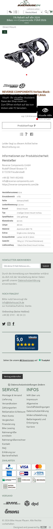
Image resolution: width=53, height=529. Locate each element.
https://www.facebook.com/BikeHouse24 (13, 324)
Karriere (31, 426)
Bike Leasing (8, 428)
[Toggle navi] (5, 12)
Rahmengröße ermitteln (9, 434)
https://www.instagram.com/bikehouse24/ (9, 324)
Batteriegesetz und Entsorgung (36, 420)
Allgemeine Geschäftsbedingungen (38, 405)
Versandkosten (9, 403)
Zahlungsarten (9, 407)
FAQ (4, 447)
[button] (26, 74)
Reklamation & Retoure (13, 411)
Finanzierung (8, 423)
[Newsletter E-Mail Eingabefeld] (21, 265)
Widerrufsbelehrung (37, 415)
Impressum (32, 399)
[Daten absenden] (46, 265)
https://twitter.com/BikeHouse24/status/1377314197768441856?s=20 (4, 324)
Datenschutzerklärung (29, 280)
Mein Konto (8, 415)
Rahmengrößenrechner (14, 439)
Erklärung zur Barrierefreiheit (10, 453)
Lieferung (7, 399)
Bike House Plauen (19, 520)
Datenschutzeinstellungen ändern (28, 384)
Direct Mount (9, 26)
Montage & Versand (12, 395)
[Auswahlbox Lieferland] (33, 12)
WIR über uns (33, 395)
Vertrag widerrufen (12, 376)
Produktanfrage (25, 125)
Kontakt (6, 443)
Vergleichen (8, 419)
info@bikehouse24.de (13, 302)
